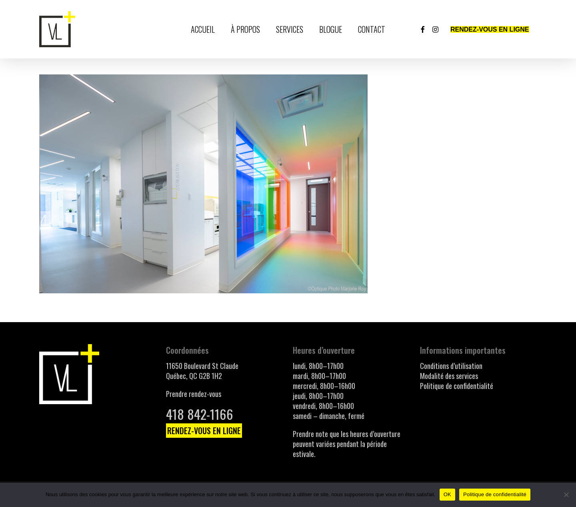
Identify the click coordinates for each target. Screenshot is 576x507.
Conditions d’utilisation (451, 366)
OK (447, 494)
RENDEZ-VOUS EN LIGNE (204, 431)
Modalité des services (449, 376)
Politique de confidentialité (456, 386)
